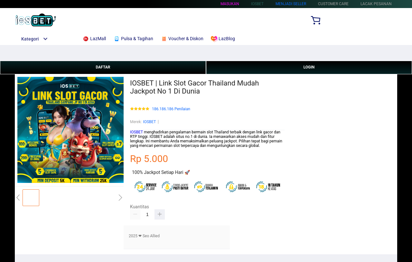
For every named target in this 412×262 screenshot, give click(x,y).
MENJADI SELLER (291, 4)
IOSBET (149, 122)
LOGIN (309, 67)
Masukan (229, 4)
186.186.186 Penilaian (171, 109)
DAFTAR (103, 67)
